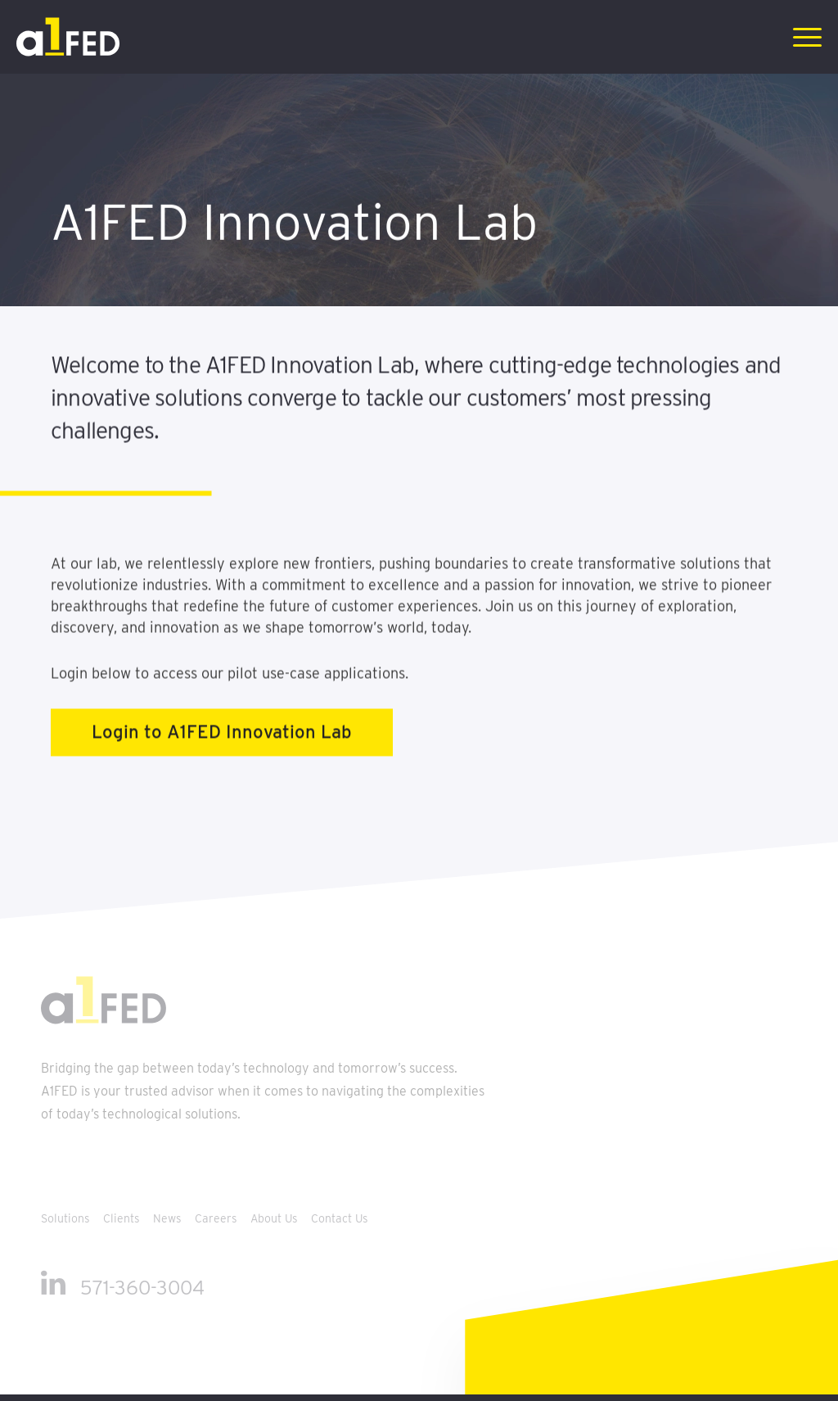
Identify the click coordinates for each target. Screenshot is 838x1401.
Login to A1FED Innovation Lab (222, 742)
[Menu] (802, 37)
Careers (218, 1218)
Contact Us (339, 1218)
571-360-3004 (142, 1287)
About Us (275, 1218)
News (169, 1218)
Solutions (67, 1218)
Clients (123, 1218)
